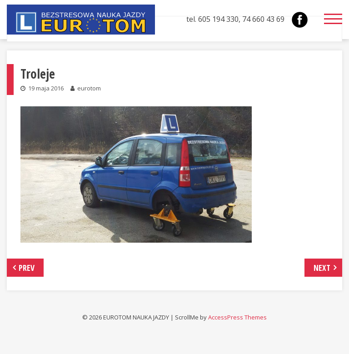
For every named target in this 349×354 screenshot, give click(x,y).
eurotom (89, 88)
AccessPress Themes (237, 317)
